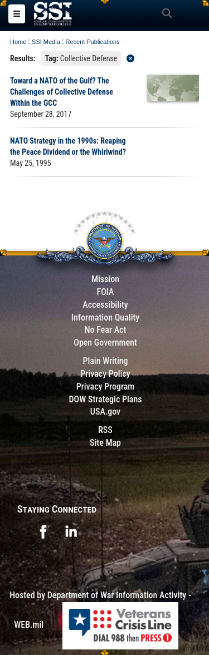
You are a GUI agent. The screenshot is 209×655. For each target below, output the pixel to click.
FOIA (105, 292)
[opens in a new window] (43, 530)
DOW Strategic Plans (105, 399)
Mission (105, 279)
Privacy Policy (105, 373)
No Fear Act (106, 329)
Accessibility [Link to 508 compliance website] (105, 304)
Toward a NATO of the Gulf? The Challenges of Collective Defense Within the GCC (61, 91)
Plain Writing (105, 361)
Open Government (105, 342)
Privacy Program (105, 386)
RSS (105, 430)
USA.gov (105, 411)
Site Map (105, 442)
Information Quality (105, 317)
